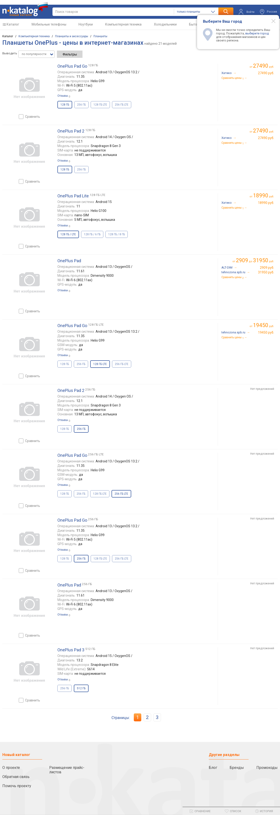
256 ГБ (81, 104)
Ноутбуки (85, 24)
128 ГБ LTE (100, 104)
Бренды (237, 767)
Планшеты (100, 36)
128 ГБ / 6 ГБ (92, 234)
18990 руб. (266, 203)
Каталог (13, 24)
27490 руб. (266, 73)
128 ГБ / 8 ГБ (116, 234)
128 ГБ (64, 364)
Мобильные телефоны (49, 24)
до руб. (255, 260)
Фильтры (70, 54)
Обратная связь (16, 776)
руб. (263, 66)
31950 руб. (266, 272)
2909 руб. (267, 267)
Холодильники (165, 24)
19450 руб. (266, 332)
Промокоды (267, 767)
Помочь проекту (16, 786)
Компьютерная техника (123, 24)
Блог (213, 767)
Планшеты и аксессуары (71, 36)
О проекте (11, 767)
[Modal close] (271, 21)
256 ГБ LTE (121, 104)
